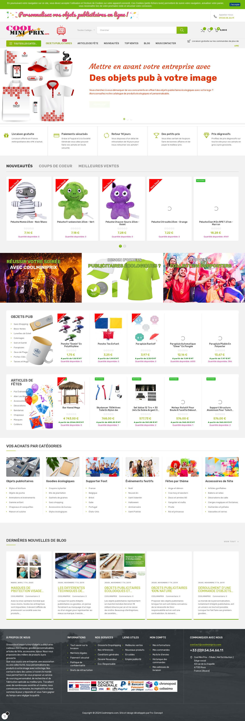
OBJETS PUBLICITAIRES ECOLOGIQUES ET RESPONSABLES (122, 589)
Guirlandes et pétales (218, 507)
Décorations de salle (218, 497)
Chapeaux (19, 415)
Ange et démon (175, 488)
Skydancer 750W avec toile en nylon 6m (108, 408)
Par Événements (22, 391)
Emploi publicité (133, 659)
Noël (130, 488)
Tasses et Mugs (21, 361)
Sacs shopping (56, 502)
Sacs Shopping (21, 324)
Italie (91, 502)
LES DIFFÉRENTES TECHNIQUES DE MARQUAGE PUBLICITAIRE (71, 589)
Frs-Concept (156, 713)
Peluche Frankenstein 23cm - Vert (75, 222)
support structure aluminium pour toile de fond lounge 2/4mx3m (220, 408)
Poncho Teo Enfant (108, 344)
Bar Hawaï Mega (71, 407)
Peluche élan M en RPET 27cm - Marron (216, 223)
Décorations (20, 405)
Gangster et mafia (177, 502)
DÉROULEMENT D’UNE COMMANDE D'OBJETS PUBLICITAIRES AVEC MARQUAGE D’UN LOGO (215, 589)
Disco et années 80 (177, 497)
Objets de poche (17, 493)
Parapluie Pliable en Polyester (220, 345)
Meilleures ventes (134, 645)
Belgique (93, 493)
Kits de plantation (57, 493)
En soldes (130, 654)
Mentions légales (78, 653)
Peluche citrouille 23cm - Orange (169, 222)
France (92, 488)
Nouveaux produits (134, 650)
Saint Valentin (135, 497)
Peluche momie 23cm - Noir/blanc (29, 222)
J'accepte (235, 4)
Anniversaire (134, 507)
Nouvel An (133, 493)
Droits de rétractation (81, 670)
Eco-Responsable (106, 664)
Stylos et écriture (17, 488)
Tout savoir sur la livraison (79, 647)
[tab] (19, 166)
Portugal (93, 507)
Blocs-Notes (20, 329)
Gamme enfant (16, 502)
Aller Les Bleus (21, 396)
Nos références (105, 650)
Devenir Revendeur (107, 659)
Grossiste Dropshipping (109, 645)
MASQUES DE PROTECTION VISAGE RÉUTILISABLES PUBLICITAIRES (26, 589)
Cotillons (18, 424)
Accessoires (20, 401)
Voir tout (230, 541)
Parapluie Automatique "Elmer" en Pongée (183, 345)
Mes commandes (161, 650)
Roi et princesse (176, 512)
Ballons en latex (215, 493)
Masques (18, 420)
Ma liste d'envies (161, 654)
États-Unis (94, 512)
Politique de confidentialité (77, 664)
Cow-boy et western (178, 493)
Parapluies (19, 347)
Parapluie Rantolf (146, 344)
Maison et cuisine (17, 512)
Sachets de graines (58, 497)
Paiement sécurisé (79, 657)
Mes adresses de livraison (161, 669)
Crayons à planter (57, 488)
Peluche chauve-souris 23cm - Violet (122, 223)
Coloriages (19, 338)
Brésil (91, 497)
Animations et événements (22, 497)
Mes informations (161, 645)
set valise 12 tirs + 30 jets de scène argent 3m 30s (145, 408)
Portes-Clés (19, 357)
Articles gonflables (217, 488)
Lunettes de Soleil (22, 333)
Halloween (133, 502)
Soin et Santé (20, 343)
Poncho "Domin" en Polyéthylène (71, 345)
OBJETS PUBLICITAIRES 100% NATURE (169, 589)
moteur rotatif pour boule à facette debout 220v (183, 408)
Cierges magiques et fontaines (223, 502)
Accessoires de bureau (60, 507)
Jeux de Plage (21, 352)
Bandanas (19, 410)
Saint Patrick (134, 512)
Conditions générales (108, 654)
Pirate (171, 507)
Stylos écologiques (58, 512)
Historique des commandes (160, 661)
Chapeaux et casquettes (21, 507)
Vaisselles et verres (217, 512)
